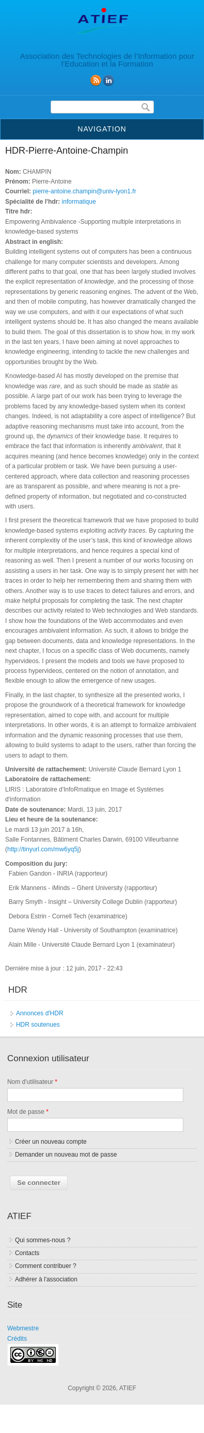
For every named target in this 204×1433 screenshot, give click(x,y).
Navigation (101, 129)
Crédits (17, 1338)
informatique (79, 201)
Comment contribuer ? (45, 1266)
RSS (95, 80)
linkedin (108, 80)
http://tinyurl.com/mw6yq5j (43, 849)
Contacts (27, 1253)
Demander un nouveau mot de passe (66, 1154)
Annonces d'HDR (40, 1013)
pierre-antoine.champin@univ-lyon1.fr (84, 191)
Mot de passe (28, 1111)
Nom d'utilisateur (32, 1081)
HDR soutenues (38, 1024)
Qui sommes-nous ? (42, 1240)
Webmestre (23, 1328)
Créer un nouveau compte (51, 1141)
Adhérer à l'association (46, 1279)
